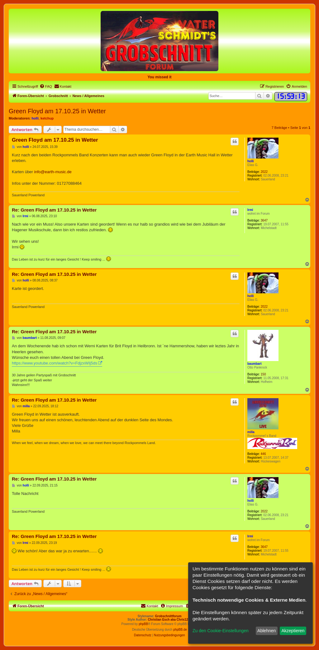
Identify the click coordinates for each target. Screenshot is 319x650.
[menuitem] (46, 86)
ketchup (47, 118)
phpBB (143, 624)
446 (263, 454)
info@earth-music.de (53, 171)
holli (35, 118)
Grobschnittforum (168, 616)
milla (251, 432)
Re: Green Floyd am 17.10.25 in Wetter (54, 210)
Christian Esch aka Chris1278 (170, 619)
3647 (264, 220)
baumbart (254, 363)
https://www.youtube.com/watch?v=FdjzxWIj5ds (54, 363)
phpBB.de (180, 629)
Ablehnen (266, 630)
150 (263, 374)
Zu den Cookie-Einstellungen (221, 630)
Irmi (250, 210)
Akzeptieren (292, 630)
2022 (264, 171)
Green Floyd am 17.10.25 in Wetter (57, 111)
